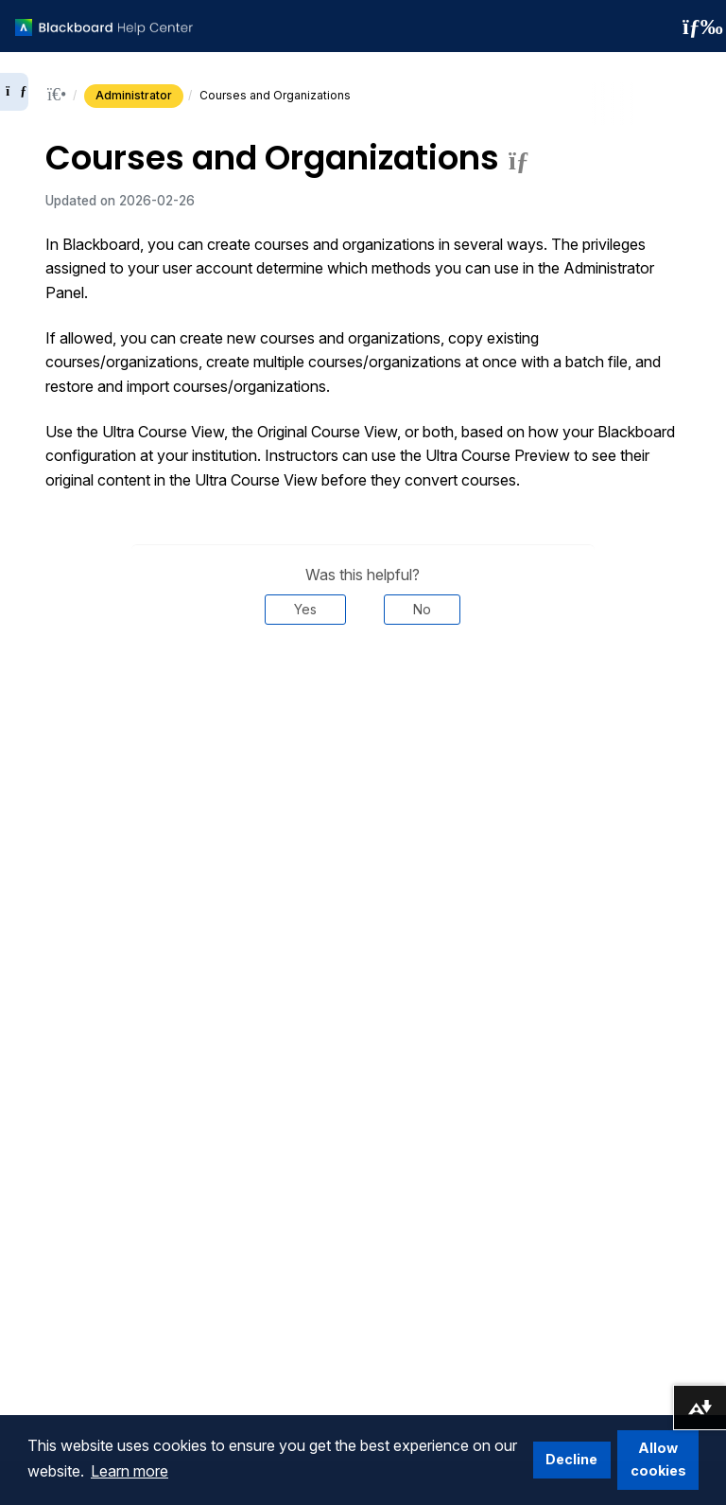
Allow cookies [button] (658, 1459)
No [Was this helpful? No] (422, 609)
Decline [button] (571, 1459)
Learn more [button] (129, 1470)
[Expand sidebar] (14, 92)
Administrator (133, 95)
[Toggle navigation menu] (696, 26)
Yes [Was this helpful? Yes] (305, 609)
